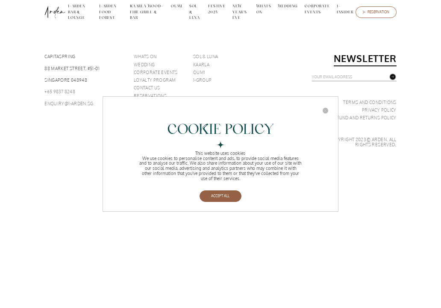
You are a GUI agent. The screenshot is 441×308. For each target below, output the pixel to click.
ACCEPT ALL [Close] (220, 196)
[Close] (325, 110)
